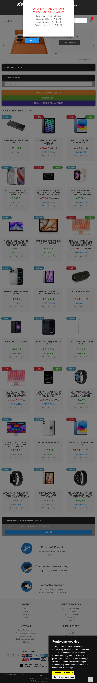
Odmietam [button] (68, 673)
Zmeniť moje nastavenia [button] (64, 677)
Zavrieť (32, 41)
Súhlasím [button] (57, 673)
